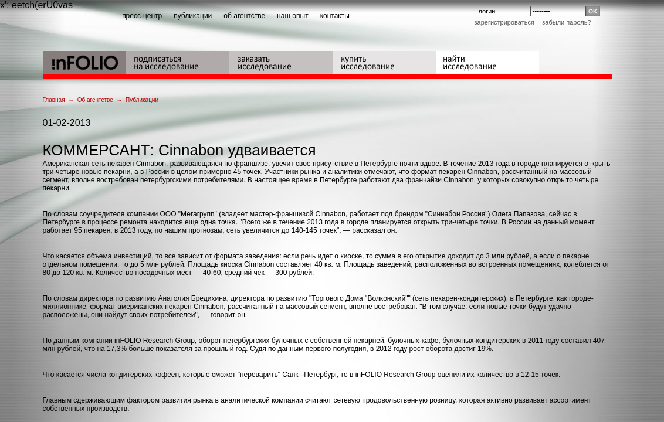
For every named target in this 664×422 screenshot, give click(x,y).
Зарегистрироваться (504, 22)
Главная (54, 100)
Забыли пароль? (566, 22)
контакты (335, 16)
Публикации (142, 100)
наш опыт (293, 16)
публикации (193, 16)
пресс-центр (142, 16)
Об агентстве (95, 100)
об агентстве (244, 16)
